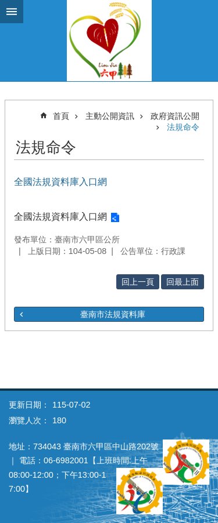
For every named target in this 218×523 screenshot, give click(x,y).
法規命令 (183, 127)
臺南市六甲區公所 (109, 40)
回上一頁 (137, 281)
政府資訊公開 (175, 116)
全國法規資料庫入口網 (60, 216)
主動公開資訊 (109, 116)
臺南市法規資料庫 (112, 314)
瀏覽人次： (29, 420)
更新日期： (29, 404)
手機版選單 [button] (11, 11)
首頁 (61, 116)
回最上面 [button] (182, 281)
